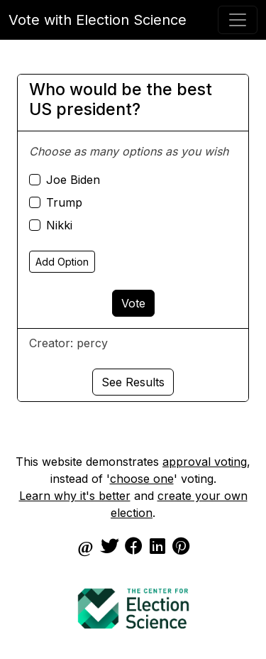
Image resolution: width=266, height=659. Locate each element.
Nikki (59, 225)
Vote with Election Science (98, 19)
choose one (142, 479)
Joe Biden (73, 180)
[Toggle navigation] (237, 20)
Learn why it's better (75, 496)
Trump (64, 202)
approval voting (204, 461)
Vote (133, 303)
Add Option (62, 262)
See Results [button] (133, 382)
